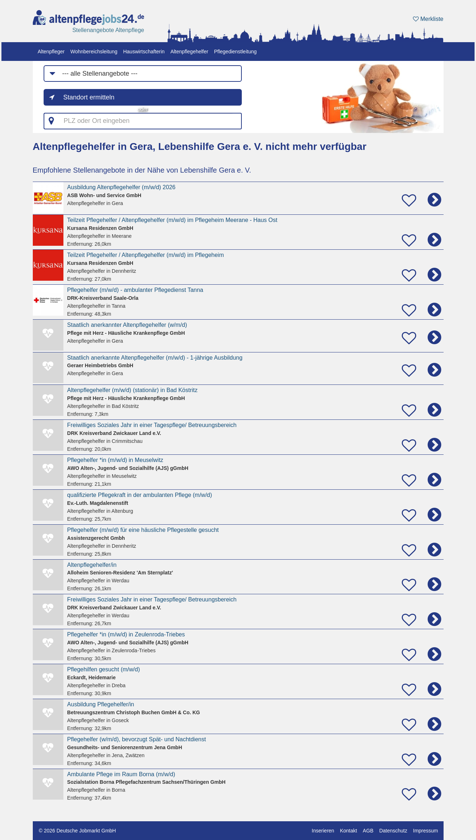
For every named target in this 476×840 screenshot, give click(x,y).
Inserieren (323, 831)
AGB (368, 831)
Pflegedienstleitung (235, 51)
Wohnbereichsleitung (93, 51)
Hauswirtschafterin (144, 51)
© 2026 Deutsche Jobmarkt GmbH (77, 831)
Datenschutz (393, 831)
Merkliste (428, 19)
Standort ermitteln (89, 97)
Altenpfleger (51, 51)
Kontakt (348, 831)
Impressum (425, 831)
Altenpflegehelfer (189, 51)
